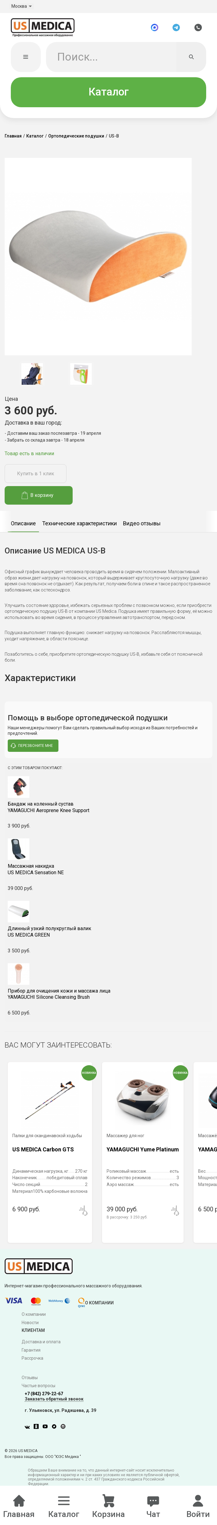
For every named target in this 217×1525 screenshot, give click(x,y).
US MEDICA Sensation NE (108, 870)
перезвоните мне (32, 746)
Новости (30, 1323)
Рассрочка (32, 1359)
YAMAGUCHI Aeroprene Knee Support (108, 808)
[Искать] (191, 58)
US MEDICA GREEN (108, 932)
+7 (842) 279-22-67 (44, 1394)
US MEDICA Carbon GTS (43, 1150)
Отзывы (30, 1378)
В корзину (37, 496)
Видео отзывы (142, 524)
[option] (32, 374)
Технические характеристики (79, 524)
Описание (23, 524)
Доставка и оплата (41, 1342)
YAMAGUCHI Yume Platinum (143, 1150)
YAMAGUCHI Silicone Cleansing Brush (108, 995)
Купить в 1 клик (35, 474)
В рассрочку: (127, 1218)
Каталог (108, 93)
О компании (34, 1315)
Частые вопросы (38, 1386)
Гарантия (31, 1351)
